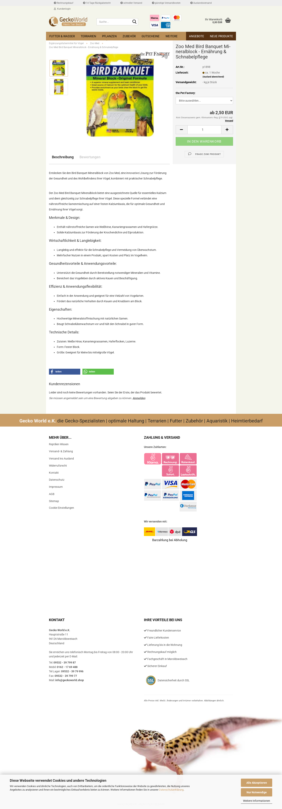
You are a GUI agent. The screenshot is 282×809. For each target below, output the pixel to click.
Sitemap (54, 501)
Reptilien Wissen (59, 444)
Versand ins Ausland (61, 458)
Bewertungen (90, 157)
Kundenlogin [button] (62, 8)
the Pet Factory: (185, 93)
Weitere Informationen (256, 800)
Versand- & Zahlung (61, 451)
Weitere (171, 36)
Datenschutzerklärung (171, 789)
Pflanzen (109, 36)
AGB (51, 494)
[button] (181, 129)
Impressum (56, 486)
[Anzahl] (204, 129)
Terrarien (88, 36)
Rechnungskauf (63, 3)
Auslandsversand (201, 3)
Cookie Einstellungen (61, 507)
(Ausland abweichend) (213, 77)
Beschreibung (63, 157)
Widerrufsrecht (58, 465)
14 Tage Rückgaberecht (97, 3)
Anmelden (139, 398)
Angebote (196, 36)
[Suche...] (134, 21)
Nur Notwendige (257, 792)
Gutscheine (151, 36)
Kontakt (54, 472)
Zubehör (129, 36)
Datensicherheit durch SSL (174, 680)
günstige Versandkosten (166, 3)
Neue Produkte (221, 36)
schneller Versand (131, 3)
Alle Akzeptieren (256, 782)
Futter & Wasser (62, 36)
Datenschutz (56, 479)
